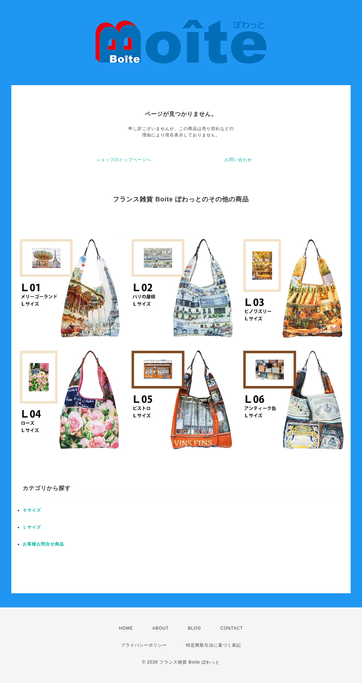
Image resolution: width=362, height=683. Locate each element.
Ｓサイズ (32, 510)
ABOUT (160, 628)
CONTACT (231, 628)
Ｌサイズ (32, 527)
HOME (126, 628)
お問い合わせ (238, 159)
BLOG (194, 628)
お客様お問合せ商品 (43, 544)
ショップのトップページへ (123, 159)
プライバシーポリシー (144, 645)
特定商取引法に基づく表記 (213, 645)
